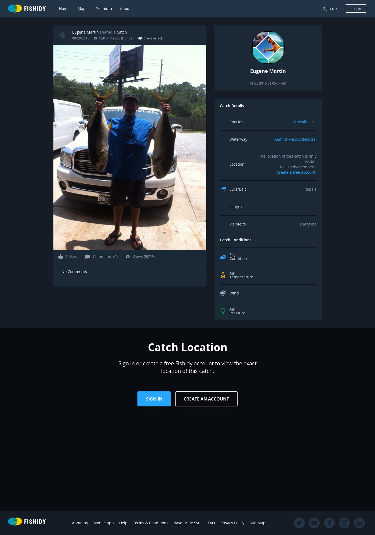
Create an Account (206, 399)
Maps (83, 8)
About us (80, 522)
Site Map (257, 522)
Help (123, 522)
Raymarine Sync (188, 522)
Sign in (154, 399)
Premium (104, 8)
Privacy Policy (232, 522)
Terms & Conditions (150, 522)
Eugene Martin (85, 32)
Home (64, 8)
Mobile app (103, 522)
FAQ (211, 522)
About (125, 8)
